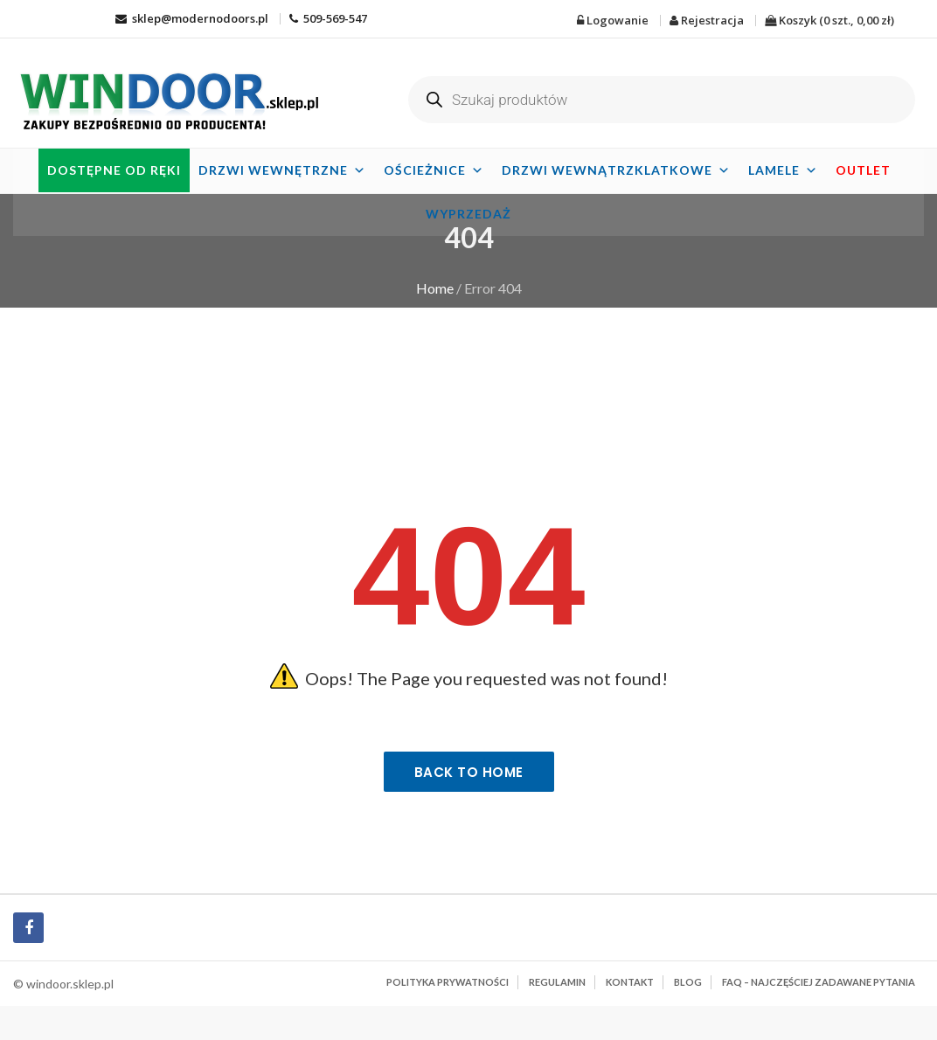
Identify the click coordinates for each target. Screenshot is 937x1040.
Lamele (783, 170)
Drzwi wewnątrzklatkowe (616, 170)
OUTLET (863, 170)
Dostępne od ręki (114, 170)
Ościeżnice (434, 170)
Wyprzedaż (468, 213)
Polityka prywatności (447, 982)
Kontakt (630, 982)
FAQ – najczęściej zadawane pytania (818, 982)
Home (435, 288)
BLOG (688, 982)
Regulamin (557, 982)
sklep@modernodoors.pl (191, 18)
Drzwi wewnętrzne (282, 170)
